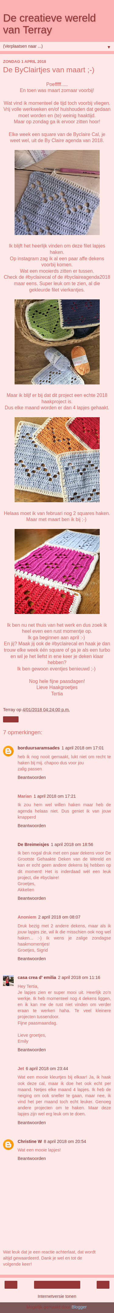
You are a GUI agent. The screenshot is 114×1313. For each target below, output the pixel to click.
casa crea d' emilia (37, 977)
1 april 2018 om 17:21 (54, 796)
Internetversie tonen (57, 1296)
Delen (11, 719)
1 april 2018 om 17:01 (82, 747)
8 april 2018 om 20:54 (65, 1141)
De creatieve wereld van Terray (49, 24)
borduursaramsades (39, 747)
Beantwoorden (32, 777)
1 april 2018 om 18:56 (72, 844)
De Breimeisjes (33, 844)
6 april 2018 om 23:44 (47, 1068)
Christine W (30, 1141)
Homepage (57, 1285)
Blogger (78, 1306)
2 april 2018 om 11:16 (79, 977)
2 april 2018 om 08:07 (59, 917)
